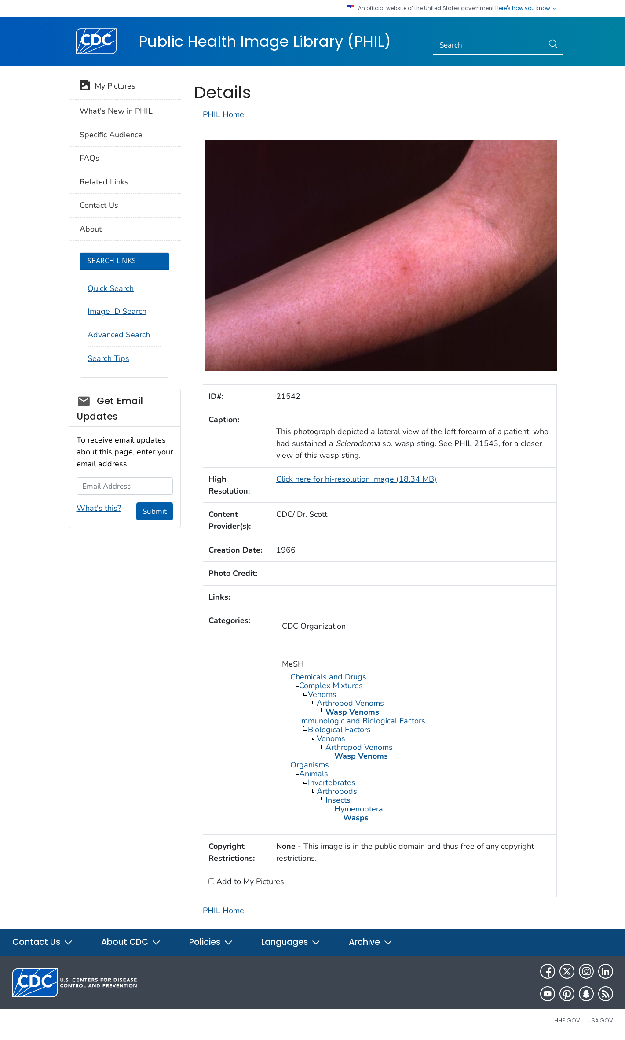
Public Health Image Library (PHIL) (265, 41)
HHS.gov (567, 1020)
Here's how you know (526, 8)
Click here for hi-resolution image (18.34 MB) (356, 479)
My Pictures (107, 87)
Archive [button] (371, 942)
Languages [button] (291, 942)
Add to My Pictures (249, 881)
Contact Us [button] (42, 942)
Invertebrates (331, 782)
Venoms (322, 694)
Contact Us (99, 205)
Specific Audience (111, 134)
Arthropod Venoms (350, 703)
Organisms (309, 765)
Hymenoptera (358, 809)
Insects (338, 800)
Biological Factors (339, 729)
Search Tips (108, 358)
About (91, 229)
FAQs (89, 158)
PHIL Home (223, 114)
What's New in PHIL (116, 111)
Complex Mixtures (331, 685)
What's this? (99, 508)
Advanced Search (119, 334)
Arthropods (337, 791)
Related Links (104, 182)
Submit (155, 511)
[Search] (488, 45)
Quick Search (111, 288)
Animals (313, 773)
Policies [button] (211, 942)
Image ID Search (117, 311)
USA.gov (600, 1020)
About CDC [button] (131, 942)
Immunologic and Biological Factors (362, 720)
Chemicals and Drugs (328, 676)
